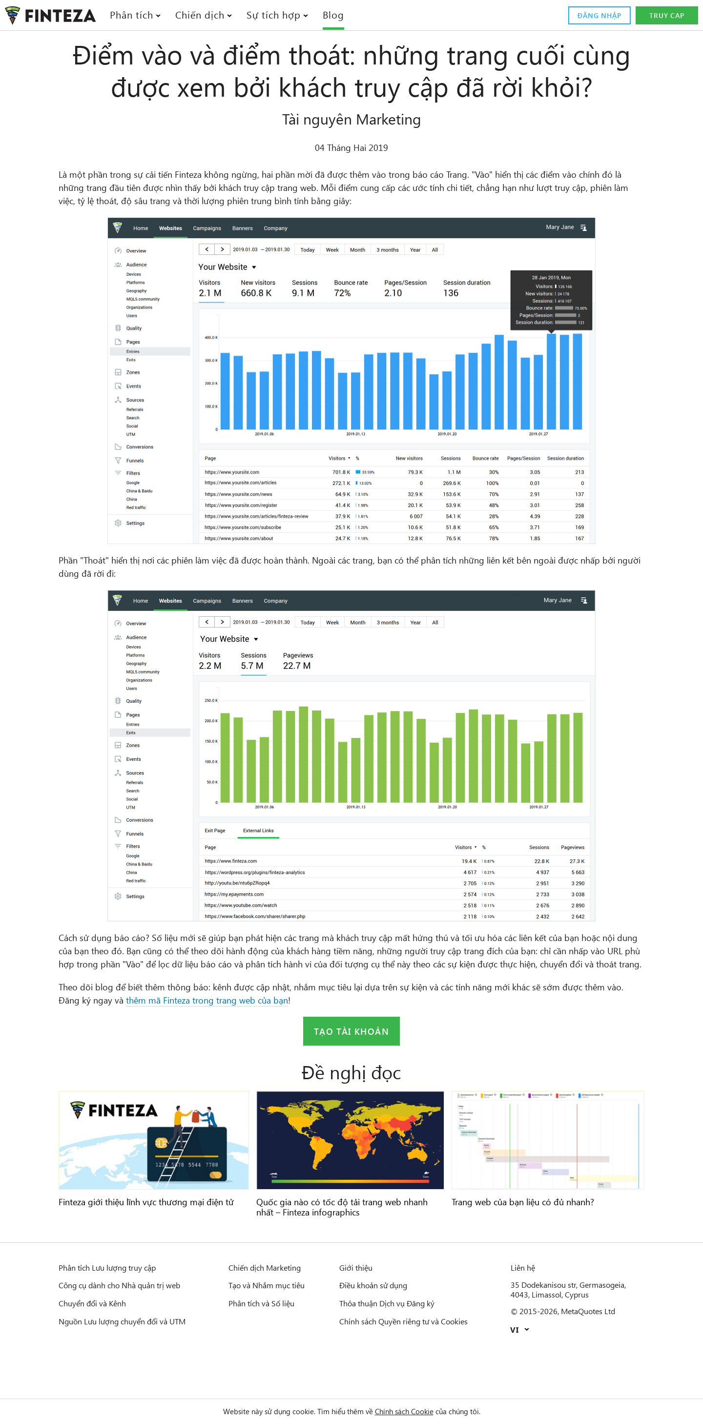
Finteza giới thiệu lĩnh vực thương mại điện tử (152, 1252)
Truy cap (666, 16)
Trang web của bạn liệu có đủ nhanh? (534, 1247)
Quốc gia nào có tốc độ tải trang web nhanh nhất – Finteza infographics (337, 1252)
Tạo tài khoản (351, 1077)
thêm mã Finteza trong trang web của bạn (299, 1046)
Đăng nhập (597, 16)
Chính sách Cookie (411, 1411)
